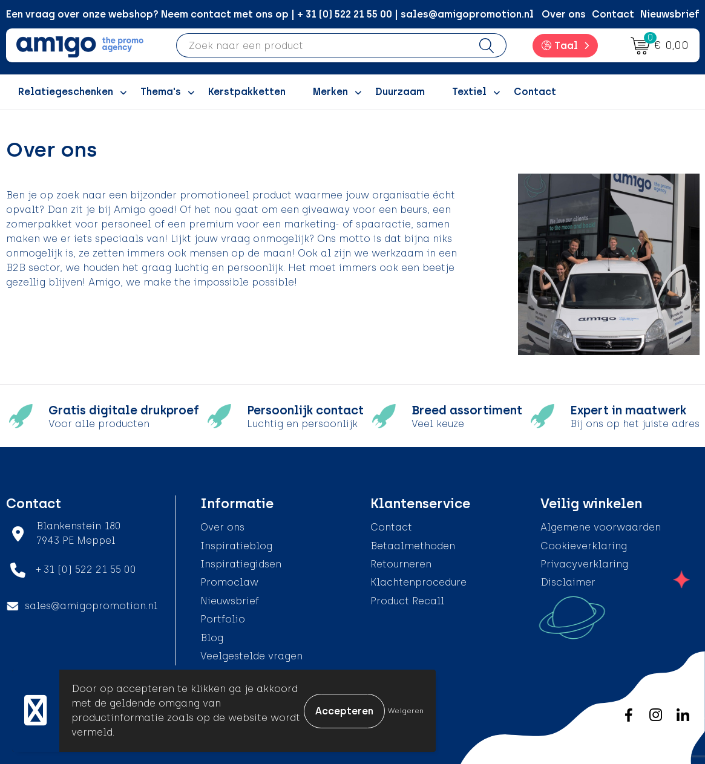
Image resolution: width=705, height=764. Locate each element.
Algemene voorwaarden (600, 527)
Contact (613, 14)
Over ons (564, 14)
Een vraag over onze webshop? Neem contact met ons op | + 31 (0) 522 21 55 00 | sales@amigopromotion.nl (270, 14)
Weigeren (406, 711)
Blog (211, 638)
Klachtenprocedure (418, 582)
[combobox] (322, 45)
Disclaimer (567, 582)
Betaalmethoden (412, 546)
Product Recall (407, 601)
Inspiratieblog (236, 546)
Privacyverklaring (584, 564)
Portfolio (222, 619)
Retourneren (400, 564)
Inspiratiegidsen (240, 564)
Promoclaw (229, 582)
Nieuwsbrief (670, 14)
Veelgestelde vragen (251, 656)
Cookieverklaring (583, 546)
